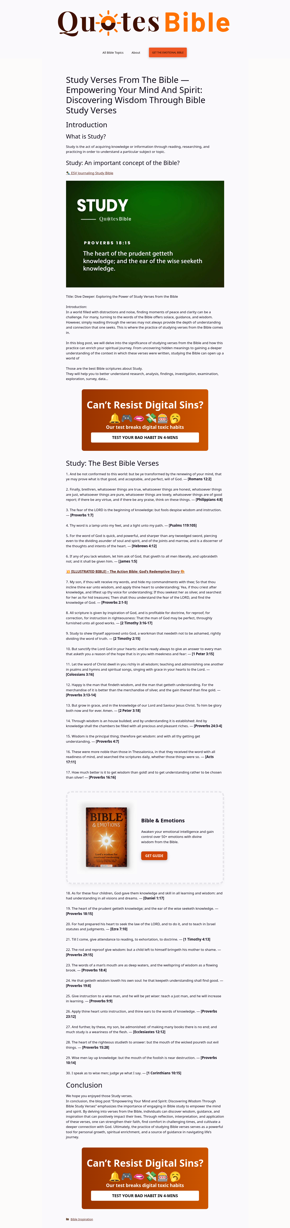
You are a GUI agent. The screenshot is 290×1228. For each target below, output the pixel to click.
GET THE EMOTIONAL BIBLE (167, 52)
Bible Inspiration (82, 1219)
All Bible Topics (113, 52)
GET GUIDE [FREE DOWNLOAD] (154, 855)
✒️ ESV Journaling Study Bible (89, 173)
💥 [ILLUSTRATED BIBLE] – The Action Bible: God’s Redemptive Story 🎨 (125, 571)
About (136, 52)
